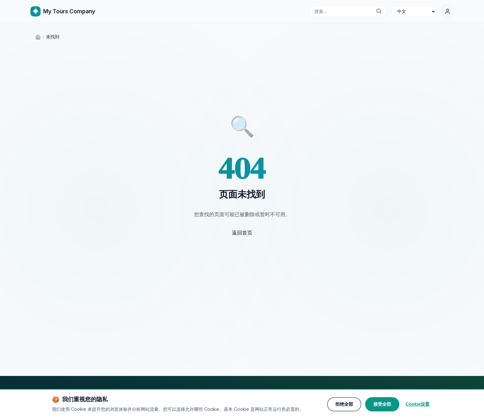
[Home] (38, 36)
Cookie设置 (418, 405)
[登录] (447, 11)
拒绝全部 (344, 405)
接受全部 (382, 405)
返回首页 (242, 232)
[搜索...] (379, 11)
